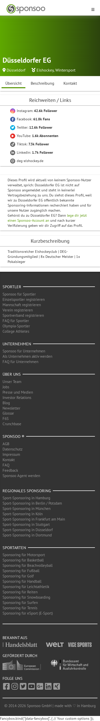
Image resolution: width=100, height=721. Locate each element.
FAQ (6, 465)
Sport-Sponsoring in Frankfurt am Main (34, 519)
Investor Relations (17, 397)
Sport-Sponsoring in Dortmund (27, 535)
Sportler (12, 286)
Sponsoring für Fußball (21, 570)
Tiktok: (29, 144)
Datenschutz (13, 449)
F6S (6, 418)
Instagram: (33, 110)
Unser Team (12, 381)
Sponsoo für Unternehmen (24, 351)
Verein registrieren (18, 310)
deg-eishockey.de (26, 161)
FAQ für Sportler (16, 320)
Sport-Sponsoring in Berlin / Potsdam (32, 503)
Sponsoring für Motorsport (24, 554)
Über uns (12, 374)
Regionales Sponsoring (27, 490)
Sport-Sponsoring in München (27, 508)
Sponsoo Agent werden (21, 475)
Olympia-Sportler (16, 326)
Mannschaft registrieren (22, 304)
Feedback (10, 470)
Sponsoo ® (13, 436)
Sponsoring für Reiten (20, 592)
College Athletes (16, 331)
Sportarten (14, 547)
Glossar (8, 413)
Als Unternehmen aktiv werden (27, 356)
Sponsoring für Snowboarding (26, 597)
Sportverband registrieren (23, 315)
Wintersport (65, 70)
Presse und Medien (18, 392)
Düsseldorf (16, 70)
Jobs (6, 387)
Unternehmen (17, 343)
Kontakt (70, 83)
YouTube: (34, 135)
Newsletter (11, 408)
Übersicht (13, 83)
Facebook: (30, 119)
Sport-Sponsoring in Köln (23, 513)
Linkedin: (31, 152)
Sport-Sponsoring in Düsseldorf (28, 529)
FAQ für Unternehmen (20, 361)
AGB (6, 443)
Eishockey (45, 70)
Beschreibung (42, 83)
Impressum (11, 454)
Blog (6, 402)
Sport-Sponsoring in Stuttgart (26, 524)
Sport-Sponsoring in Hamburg (26, 497)
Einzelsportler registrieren (24, 299)
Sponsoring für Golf (18, 576)
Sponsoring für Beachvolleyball (28, 565)
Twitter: (31, 127)
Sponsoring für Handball (22, 581)
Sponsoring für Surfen (20, 602)
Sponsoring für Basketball (23, 560)
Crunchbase (12, 423)
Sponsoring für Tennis (20, 607)
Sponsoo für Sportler (19, 294)
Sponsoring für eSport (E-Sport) (28, 613)
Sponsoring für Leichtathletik (26, 586)
